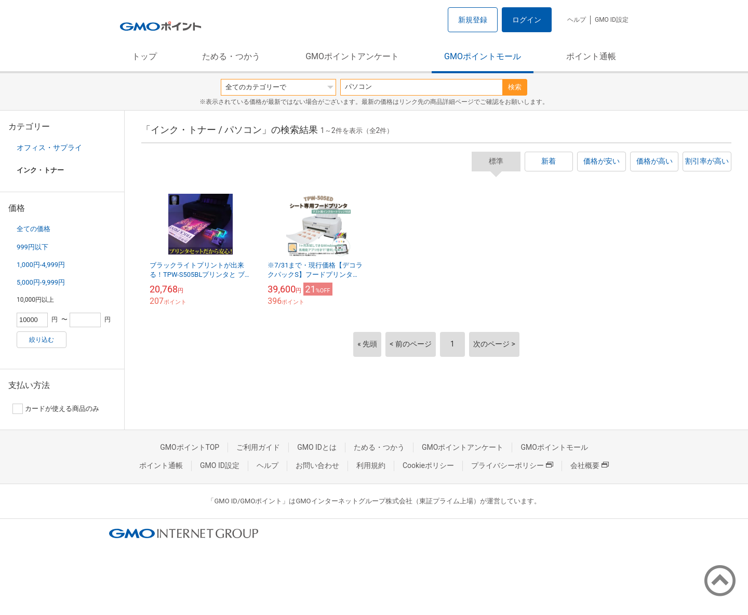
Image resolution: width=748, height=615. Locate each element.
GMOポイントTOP (189, 447)
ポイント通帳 (591, 56)
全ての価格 (33, 229)
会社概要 (589, 465)
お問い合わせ (317, 465)
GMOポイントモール (482, 56)
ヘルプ (576, 19)
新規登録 (472, 20)
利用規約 (370, 465)
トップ (144, 56)
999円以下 (32, 247)
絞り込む (41, 339)
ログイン (526, 20)
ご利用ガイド (258, 447)
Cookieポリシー (428, 465)
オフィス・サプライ (49, 147)
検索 (515, 87)
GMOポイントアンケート (352, 56)
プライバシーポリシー (512, 465)
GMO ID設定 (612, 19)
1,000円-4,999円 (41, 265)
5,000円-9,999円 (41, 282)
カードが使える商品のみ (55, 409)
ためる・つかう (231, 56)
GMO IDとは (317, 447)
